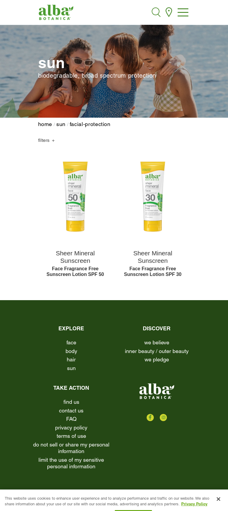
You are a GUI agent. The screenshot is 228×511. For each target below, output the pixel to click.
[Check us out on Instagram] (163, 417)
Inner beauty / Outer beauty (157, 351)
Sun (61, 124)
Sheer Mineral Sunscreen (75, 257)
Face (71, 342)
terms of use (71, 436)
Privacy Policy (71, 427)
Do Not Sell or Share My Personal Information (71, 448)
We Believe (156, 342)
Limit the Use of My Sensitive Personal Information (71, 463)
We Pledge (157, 359)
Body (71, 351)
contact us (71, 410)
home (45, 124)
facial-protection (90, 124)
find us (71, 402)
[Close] (218, 503)
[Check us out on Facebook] (150, 417)
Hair (71, 359)
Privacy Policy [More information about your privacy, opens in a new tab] (194, 508)
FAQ (71, 419)
